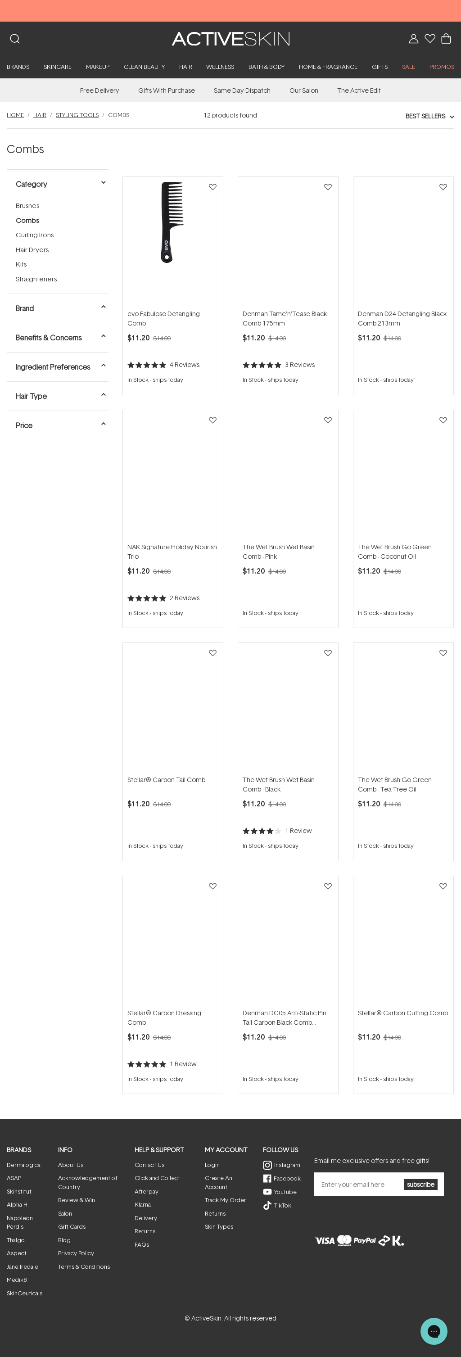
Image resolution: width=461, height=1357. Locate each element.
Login (212, 1165)
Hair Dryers (32, 249)
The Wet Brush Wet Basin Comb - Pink (279, 552)
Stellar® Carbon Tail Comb (166, 779)
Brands (18, 67)
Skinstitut (19, 1191)
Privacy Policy (76, 1253)
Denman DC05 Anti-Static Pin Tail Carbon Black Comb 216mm (284, 1018)
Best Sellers (425, 116)
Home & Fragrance (328, 67)
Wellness (220, 67)
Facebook (287, 1178)
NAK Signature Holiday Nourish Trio (172, 552)
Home (15, 115)
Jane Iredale (22, 1266)
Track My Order (225, 1200)
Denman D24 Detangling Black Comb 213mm (402, 318)
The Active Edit (359, 90)
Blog (64, 1240)
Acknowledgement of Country (88, 1182)
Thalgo (16, 1240)
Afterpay (146, 1191)
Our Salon (303, 90)
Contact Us (149, 1165)
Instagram (287, 1165)
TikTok (282, 1205)
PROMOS (441, 67)
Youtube (285, 1192)
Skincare (58, 67)
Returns (145, 1231)
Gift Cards (72, 1226)
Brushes (27, 205)
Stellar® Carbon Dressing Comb (164, 1018)
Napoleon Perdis (20, 1222)
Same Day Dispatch (242, 90)
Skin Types (219, 1226)
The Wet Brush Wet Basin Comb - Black (279, 784)
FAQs (142, 1244)
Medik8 (17, 1280)
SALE (408, 67)
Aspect (17, 1253)
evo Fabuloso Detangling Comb (163, 318)
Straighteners (36, 279)
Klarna (143, 1204)
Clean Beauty (144, 67)
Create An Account (218, 1182)
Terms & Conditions (84, 1266)
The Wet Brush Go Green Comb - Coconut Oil (395, 552)
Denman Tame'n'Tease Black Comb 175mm (285, 318)
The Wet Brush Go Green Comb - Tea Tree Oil (395, 784)
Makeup (97, 67)
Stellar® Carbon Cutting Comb (403, 1013)
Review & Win (76, 1200)
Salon (65, 1213)
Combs (27, 220)
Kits (21, 264)
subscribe (420, 1184)
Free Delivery (99, 90)
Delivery (146, 1218)
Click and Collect (157, 1178)
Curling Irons (35, 235)
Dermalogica (24, 1165)
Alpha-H (17, 1204)
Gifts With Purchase (166, 90)
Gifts (380, 67)
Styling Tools (77, 115)
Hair (185, 67)
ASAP (14, 1178)
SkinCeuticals (24, 1293)
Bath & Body (267, 67)
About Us (70, 1165)
